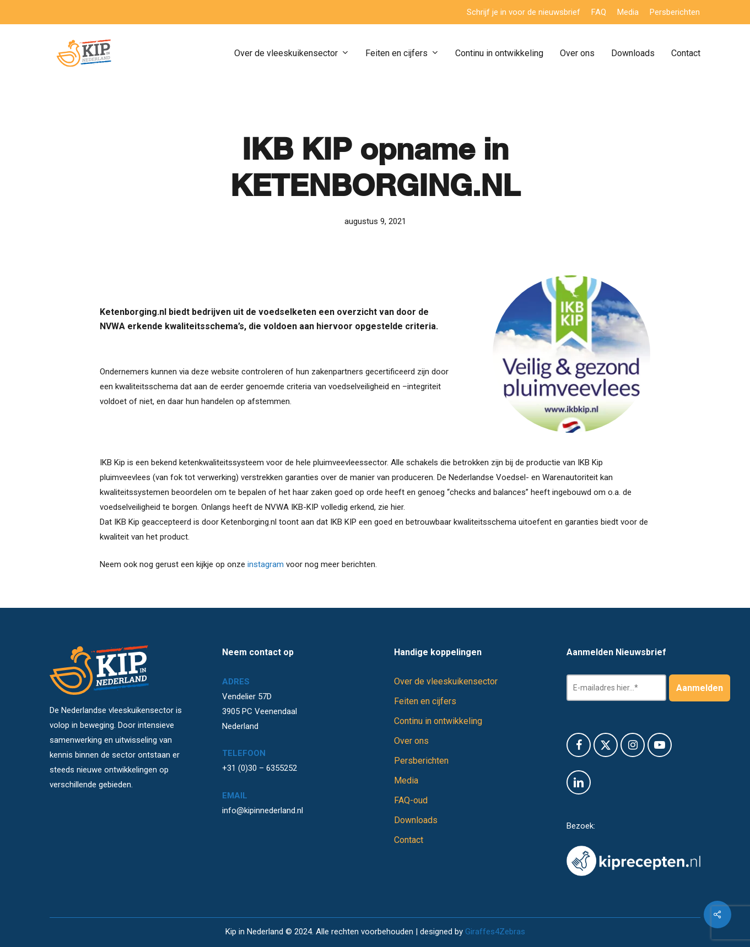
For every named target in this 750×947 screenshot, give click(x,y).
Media (406, 780)
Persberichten (421, 760)
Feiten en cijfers (425, 701)
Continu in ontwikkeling (438, 721)
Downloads (416, 820)
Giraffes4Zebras (495, 932)
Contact (408, 840)
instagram (264, 564)
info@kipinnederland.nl (262, 810)
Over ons (411, 741)
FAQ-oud (411, 800)
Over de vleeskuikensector (446, 681)
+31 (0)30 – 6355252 (259, 768)
